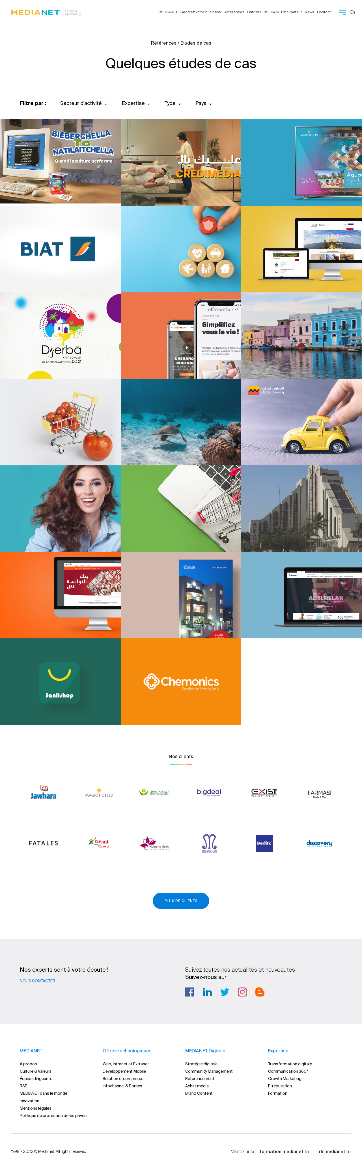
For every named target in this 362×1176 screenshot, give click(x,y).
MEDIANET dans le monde (43, 1093)
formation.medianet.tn (284, 1151)
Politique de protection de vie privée (53, 1115)
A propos (28, 1064)
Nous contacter (37, 981)
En (352, 12)
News (309, 12)
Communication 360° (288, 1071)
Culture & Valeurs (35, 1071)
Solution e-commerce (123, 1078)
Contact (324, 12)
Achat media (197, 1086)
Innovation (29, 1101)
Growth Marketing (284, 1078)
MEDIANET (169, 12)
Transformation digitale (290, 1064)
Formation (277, 1093)
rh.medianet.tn (335, 1151)
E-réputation (280, 1086)
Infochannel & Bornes (122, 1086)
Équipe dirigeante (36, 1078)
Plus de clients (181, 901)
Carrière (254, 12)
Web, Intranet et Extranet (126, 1064)
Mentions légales (35, 1108)
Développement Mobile (124, 1071)
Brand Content (199, 1093)
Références (234, 12)
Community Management (209, 1071)
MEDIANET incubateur (283, 12)
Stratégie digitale (201, 1064)
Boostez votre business (200, 12)
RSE (23, 1086)
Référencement (199, 1078)
